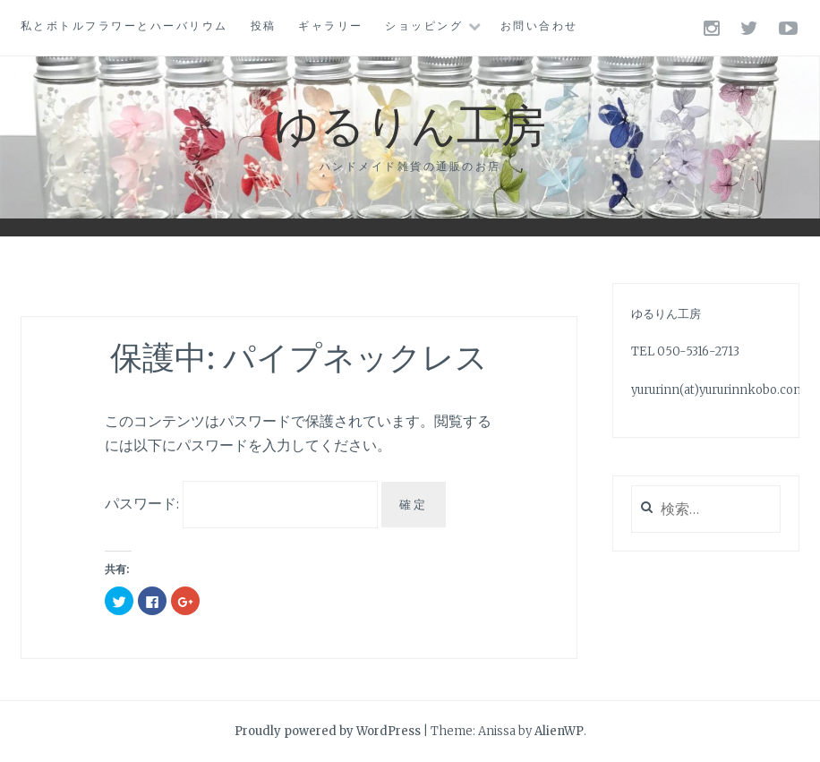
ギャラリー (330, 25)
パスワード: (241, 503)
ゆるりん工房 (410, 123)
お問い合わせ (539, 25)
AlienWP (559, 731)
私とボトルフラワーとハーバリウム (124, 25)
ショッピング (424, 25)
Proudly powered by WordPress (328, 731)
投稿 (264, 25)
